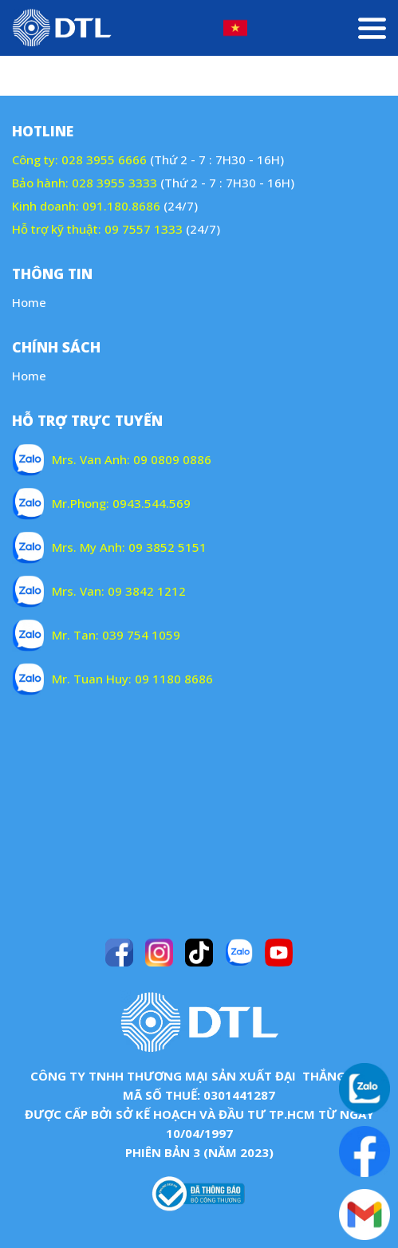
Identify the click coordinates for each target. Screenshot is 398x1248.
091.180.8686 (121, 206)
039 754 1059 (141, 635)
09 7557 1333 (143, 229)
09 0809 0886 (172, 459)
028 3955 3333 (114, 183)
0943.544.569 (151, 503)
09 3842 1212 (147, 591)
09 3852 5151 (167, 547)
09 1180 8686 (174, 679)
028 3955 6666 (104, 159)
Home (29, 302)
